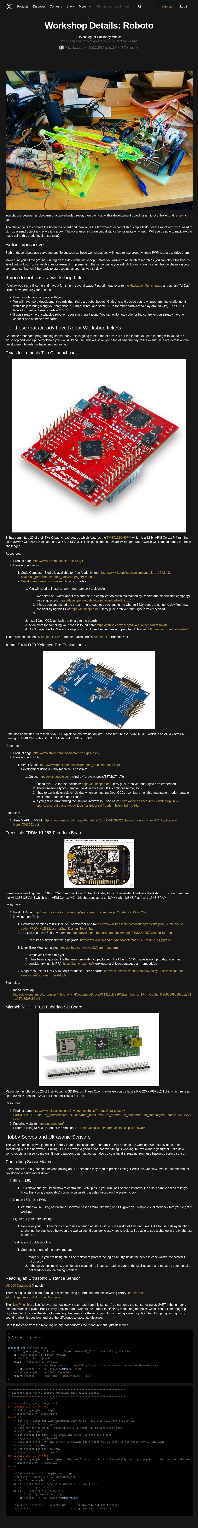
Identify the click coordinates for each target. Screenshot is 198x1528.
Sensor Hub (102, 636)
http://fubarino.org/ (51, 1123)
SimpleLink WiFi (52, 636)
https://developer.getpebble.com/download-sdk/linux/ (95, 600)
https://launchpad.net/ (85, 609)
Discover (39, 6)
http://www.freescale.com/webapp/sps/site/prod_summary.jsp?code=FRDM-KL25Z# (91, 912)
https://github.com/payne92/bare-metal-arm (88, 947)
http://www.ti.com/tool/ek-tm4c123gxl (58, 561)
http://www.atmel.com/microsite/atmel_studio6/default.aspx (80, 765)
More (86, 6)
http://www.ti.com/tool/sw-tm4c (169, 629)
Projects (22, 6)
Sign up (166, 6)
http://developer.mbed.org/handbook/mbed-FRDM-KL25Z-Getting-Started (122, 932)
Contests (56, 6)
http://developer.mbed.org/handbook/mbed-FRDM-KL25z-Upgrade (125, 940)
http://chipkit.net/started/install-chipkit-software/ (114, 1128)
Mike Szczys (70, 47)
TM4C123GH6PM (119, 537)
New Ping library (23, 1304)
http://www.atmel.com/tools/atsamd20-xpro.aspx (66, 753)
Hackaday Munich (109, 37)
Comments (130, 47)
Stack (70, 6)
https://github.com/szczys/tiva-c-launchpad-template (132, 625)
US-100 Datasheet (18, 1285)
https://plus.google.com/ (55, 776)
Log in (184, 6)
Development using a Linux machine (46, 581)
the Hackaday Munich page (143, 285)
